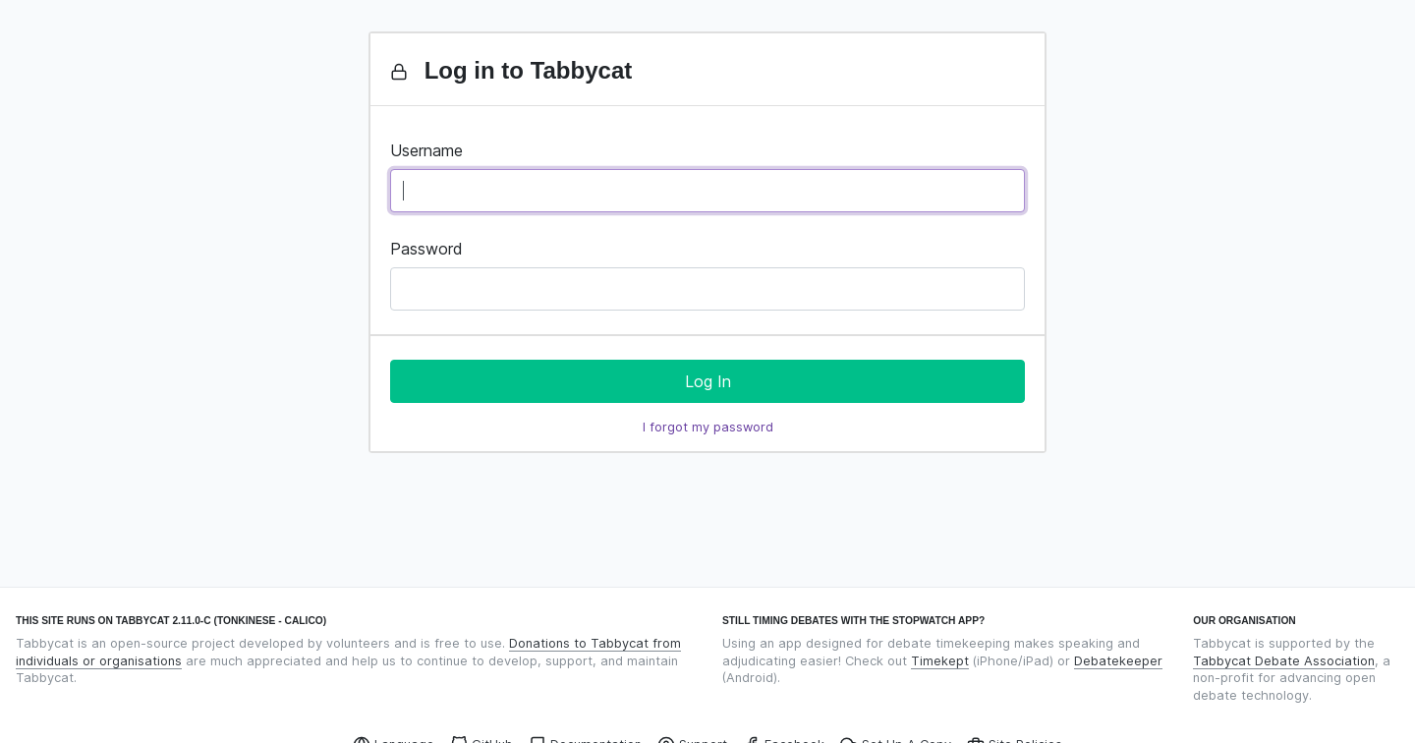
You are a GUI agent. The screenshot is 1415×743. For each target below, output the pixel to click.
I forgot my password (708, 427)
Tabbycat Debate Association (1284, 661)
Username (426, 150)
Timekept (940, 661)
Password (426, 248)
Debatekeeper (1118, 661)
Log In (708, 381)
